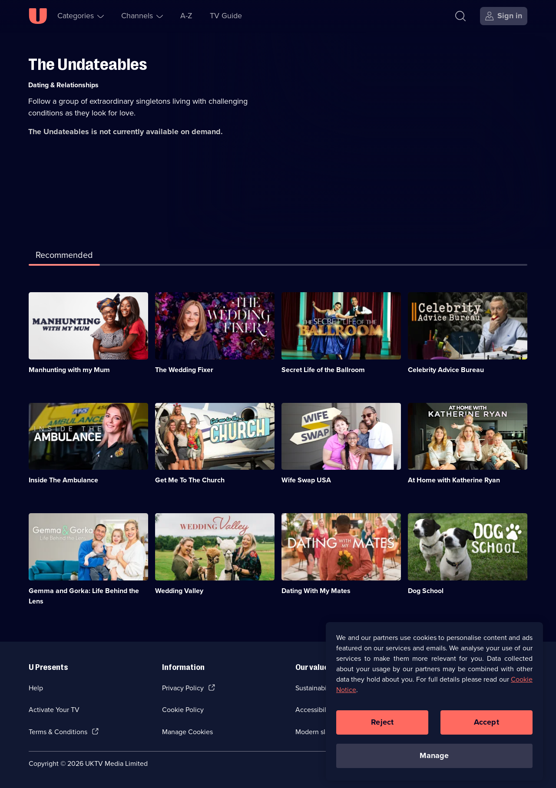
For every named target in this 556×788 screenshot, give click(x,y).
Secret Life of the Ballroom (323, 370)
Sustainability (315, 688)
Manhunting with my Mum (69, 370)
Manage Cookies (187, 732)
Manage (434, 760)
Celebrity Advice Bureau (446, 370)
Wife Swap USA (306, 480)
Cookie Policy (183, 710)
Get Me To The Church (190, 480)
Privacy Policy (183, 688)
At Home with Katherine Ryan (454, 480)
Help (36, 688)
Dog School (425, 591)
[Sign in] (503, 16)
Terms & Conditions (58, 732)
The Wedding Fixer (184, 370)
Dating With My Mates (316, 591)
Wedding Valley (179, 591)
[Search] (462, 16)
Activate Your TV (54, 710)
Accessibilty (313, 710)
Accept (486, 726)
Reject (382, 726)
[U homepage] (38, 16)
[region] (434, 705)
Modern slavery (318, 732)
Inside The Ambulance (63, 480)
